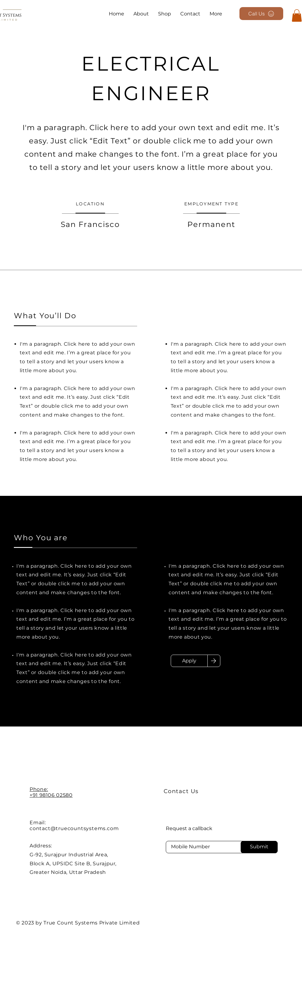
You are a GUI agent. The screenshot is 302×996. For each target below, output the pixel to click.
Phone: (39, 789)
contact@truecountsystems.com (74, 828)
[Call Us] (261, 13)
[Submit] (259, 847)
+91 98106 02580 (51, 795)
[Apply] (189, 661)
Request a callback (189, 828)
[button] (297, 15)
